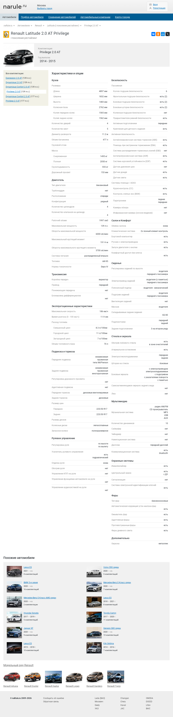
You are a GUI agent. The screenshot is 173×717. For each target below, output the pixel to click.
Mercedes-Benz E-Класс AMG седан (40, 598)
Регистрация (159, 8)
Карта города (122, 17)
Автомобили (9, 17)
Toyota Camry (109, 613)
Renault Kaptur (53, 679)
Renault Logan (74, 679)
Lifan (148, 705)
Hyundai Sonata (31, 613)
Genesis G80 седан (112, 628)
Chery (123, 701)
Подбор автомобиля (32, 17)
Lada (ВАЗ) (100, 698)
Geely (97, 705)
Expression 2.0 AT (14, 78)
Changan (124, 698)
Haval (123, 705)
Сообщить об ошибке (53, 698)
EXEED (149, 701)
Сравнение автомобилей (62, 17)
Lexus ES (28, 567)
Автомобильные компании (95, 17)
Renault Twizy (115, 679)
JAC (122, 708)
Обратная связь (51, 701)
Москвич (99, 701)
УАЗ (96, 708)
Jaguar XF (28, 628)
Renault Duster (32, 679)
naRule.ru (8, 25)
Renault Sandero (94, 679)
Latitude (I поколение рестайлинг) (63, 25)
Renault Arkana (11, 679)
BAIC (148, 708)
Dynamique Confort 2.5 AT (18, 96)
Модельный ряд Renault (18, 665)
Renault (38, 25)
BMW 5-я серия (31, 582)
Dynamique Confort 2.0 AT (18, 87)
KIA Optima (108, 643)
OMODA (149, 698)
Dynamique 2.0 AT (14, 82)
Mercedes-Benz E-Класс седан (117, 582)
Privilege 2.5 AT (13, 101)
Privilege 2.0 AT (91, 25)
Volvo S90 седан (111, 567)
